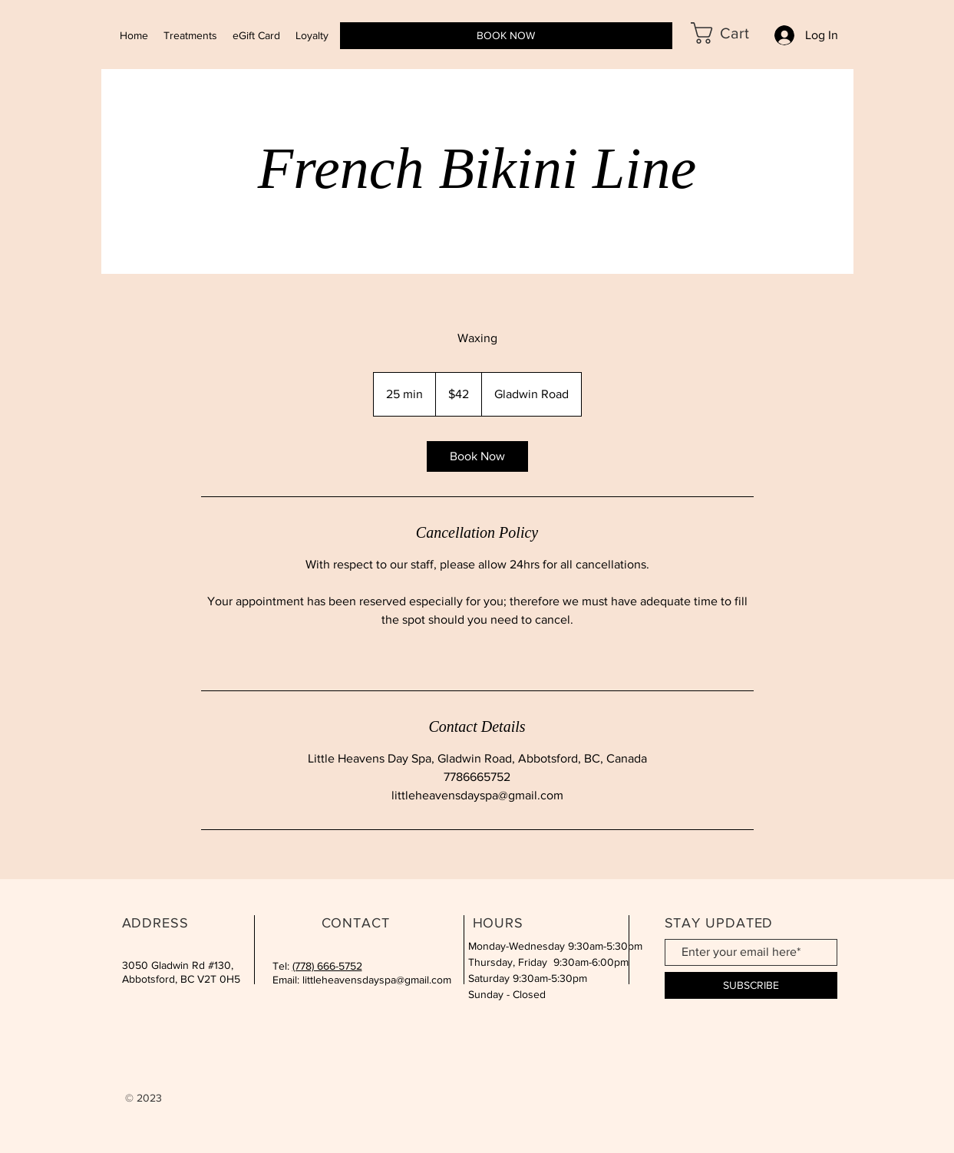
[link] (477, 456)
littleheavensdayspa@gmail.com (376, 979)
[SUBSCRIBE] (751, 985)
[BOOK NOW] (506, 35)
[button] (731, 33)
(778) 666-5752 (327, 966)
